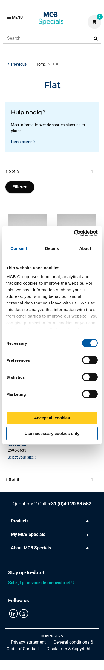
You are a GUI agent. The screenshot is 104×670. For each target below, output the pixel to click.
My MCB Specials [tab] (28, 534)
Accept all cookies (52, 417)
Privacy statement (28, 642)
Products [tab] (19, 521)
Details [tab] (52, 248)
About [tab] (85, 248)
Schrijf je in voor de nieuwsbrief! (40, 582)
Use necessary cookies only (52, 433)
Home (41, 64)
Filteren (19, 187)
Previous (19, 64)
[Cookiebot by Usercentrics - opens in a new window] (74, 233)
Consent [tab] (18, 248)
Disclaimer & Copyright (69, 648)
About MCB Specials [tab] (31, 547)
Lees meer (21, 141)
